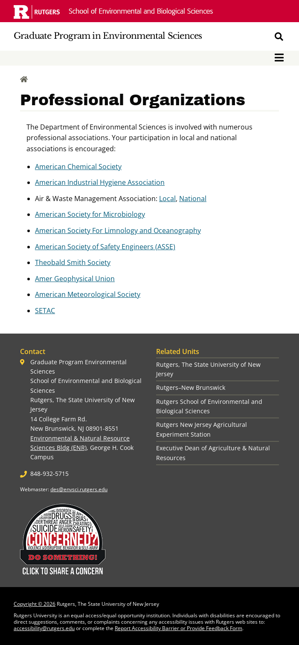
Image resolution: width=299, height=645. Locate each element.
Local (167, 198)
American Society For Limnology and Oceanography (118, 230)
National (192, 198)
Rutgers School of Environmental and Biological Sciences (209, 406)
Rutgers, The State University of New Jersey (208, 369)
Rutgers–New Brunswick (190, 387)
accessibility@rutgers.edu (44, 628)
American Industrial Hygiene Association (100, 182)
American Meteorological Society (87, 294)
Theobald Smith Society (72, 262)
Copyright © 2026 (34, 604)
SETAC (45, 310)
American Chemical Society (78, 166)
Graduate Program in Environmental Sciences (108, 36)
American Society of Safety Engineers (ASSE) (105, 246)
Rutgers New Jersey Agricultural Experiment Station (201, 429)
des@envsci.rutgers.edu (78, 489)
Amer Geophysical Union (75, 278)
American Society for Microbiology (90, 214)
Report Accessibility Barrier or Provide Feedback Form (178, 628)
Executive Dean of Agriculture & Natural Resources (213, 452)
